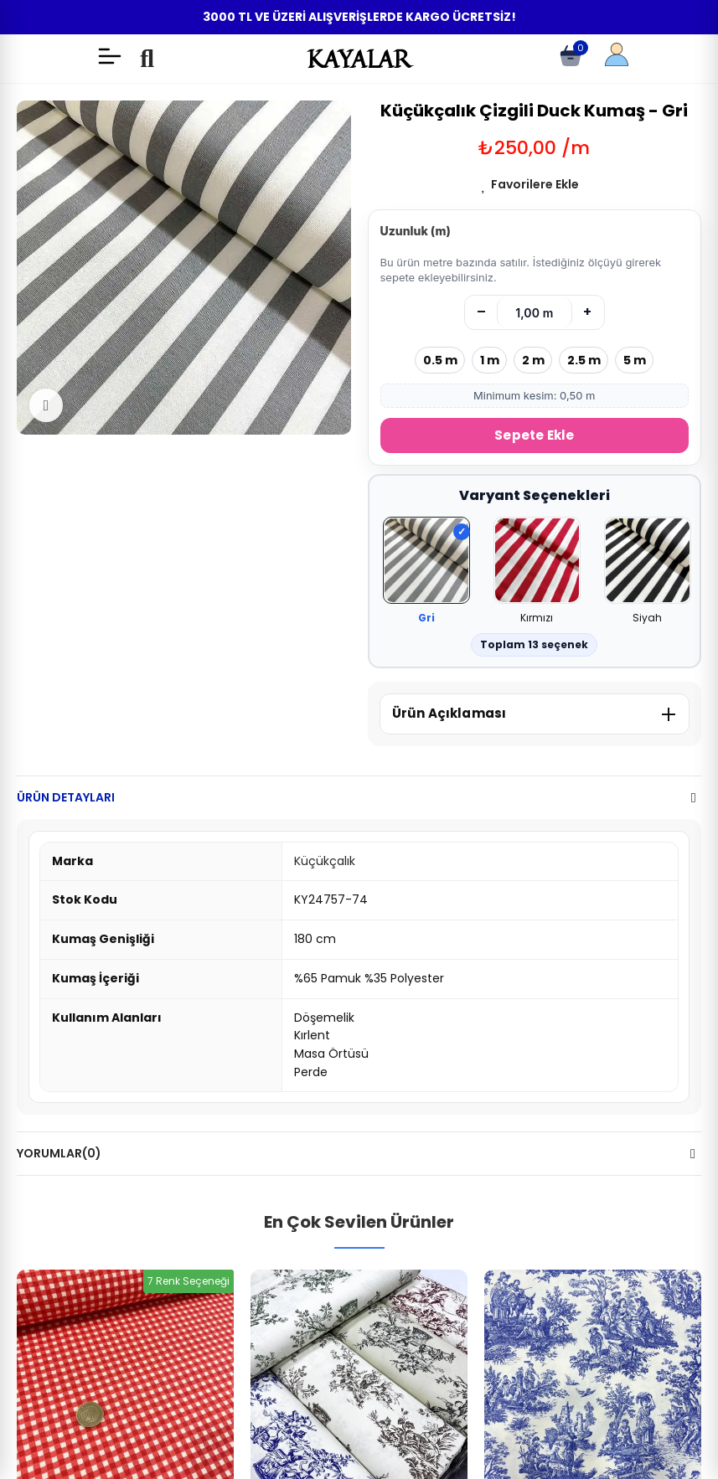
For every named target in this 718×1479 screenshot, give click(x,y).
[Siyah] (647, 561)
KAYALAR (358, 58)
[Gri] (427, 561)
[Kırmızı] (536, 561)
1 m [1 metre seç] (489, 360)
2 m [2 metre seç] (533, 360)
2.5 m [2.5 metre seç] (584, 360)
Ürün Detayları (66, 797)
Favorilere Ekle (535, 184)
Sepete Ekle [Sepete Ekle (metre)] (534, 435)
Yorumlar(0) (59, 1153)
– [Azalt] (481, 312)
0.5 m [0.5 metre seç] (440, 360)
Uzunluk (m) (415, 231)
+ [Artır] (587, 312)
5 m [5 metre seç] (634, 360)
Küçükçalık (324, 861)
